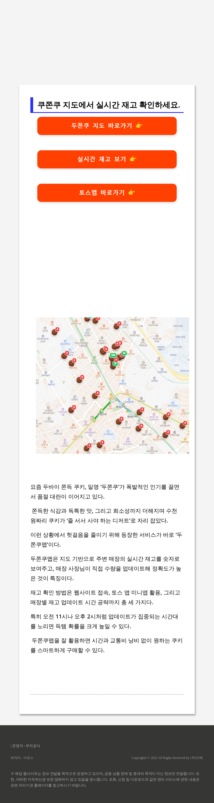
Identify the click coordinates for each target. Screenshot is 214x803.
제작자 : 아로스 (22, 758)
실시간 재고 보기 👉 (107, 159)
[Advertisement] (107, 39)
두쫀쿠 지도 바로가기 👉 (107, 125)
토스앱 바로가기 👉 (107, 192)
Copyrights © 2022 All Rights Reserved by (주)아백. (167, 758)
